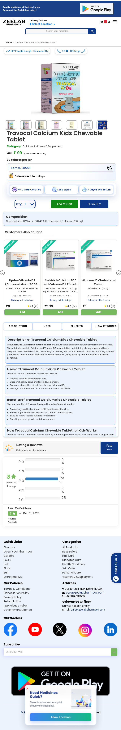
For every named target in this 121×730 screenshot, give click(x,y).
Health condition (73, 564)
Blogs (7, 568)
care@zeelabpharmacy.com (83, 592)
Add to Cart (64, 204)
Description (17, 326)
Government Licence (18, 610)
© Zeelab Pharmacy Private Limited (46, 712)
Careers (9, 556)
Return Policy (12, 601)
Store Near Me (13, 577)
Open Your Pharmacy (18, 551)
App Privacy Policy (16, 605)
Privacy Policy (13, 597)
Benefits (77, 326)
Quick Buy (94, 204)
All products (70, 547)
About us (9, 547)
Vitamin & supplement (77, 577)
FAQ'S (7, 560)
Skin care (68, 568)
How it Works (106, 326)
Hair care (68, 556)
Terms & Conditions (17, 589)
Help (6, 564)
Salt (6, 572)
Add (22, 312)
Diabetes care (71, 560)
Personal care (71, 572)
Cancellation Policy (16, 593)
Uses (47, 326)
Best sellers (69, 551)
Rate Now (109, 447)
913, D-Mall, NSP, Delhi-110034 (82, 589)
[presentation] (2, 272)
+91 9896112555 (73, 596)
